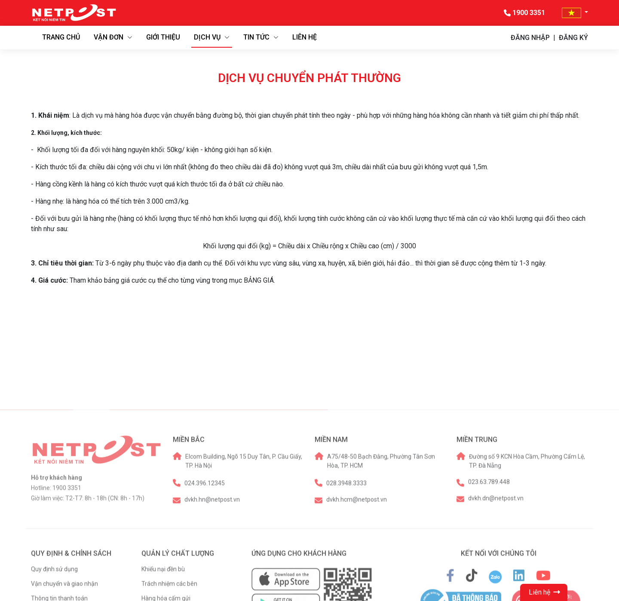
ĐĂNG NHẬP (530, 38)
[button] (575, 13)
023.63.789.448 (489, 588)
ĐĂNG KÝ (573, 38)
